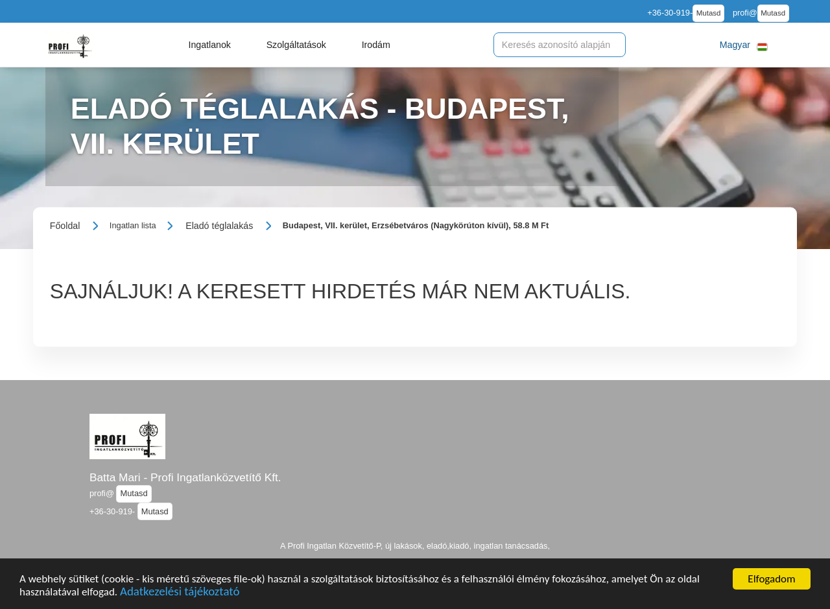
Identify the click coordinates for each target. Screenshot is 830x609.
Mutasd (708, 13)
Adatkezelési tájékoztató (179, 593)
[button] (209, 44)
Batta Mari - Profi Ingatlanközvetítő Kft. (185, 477)
